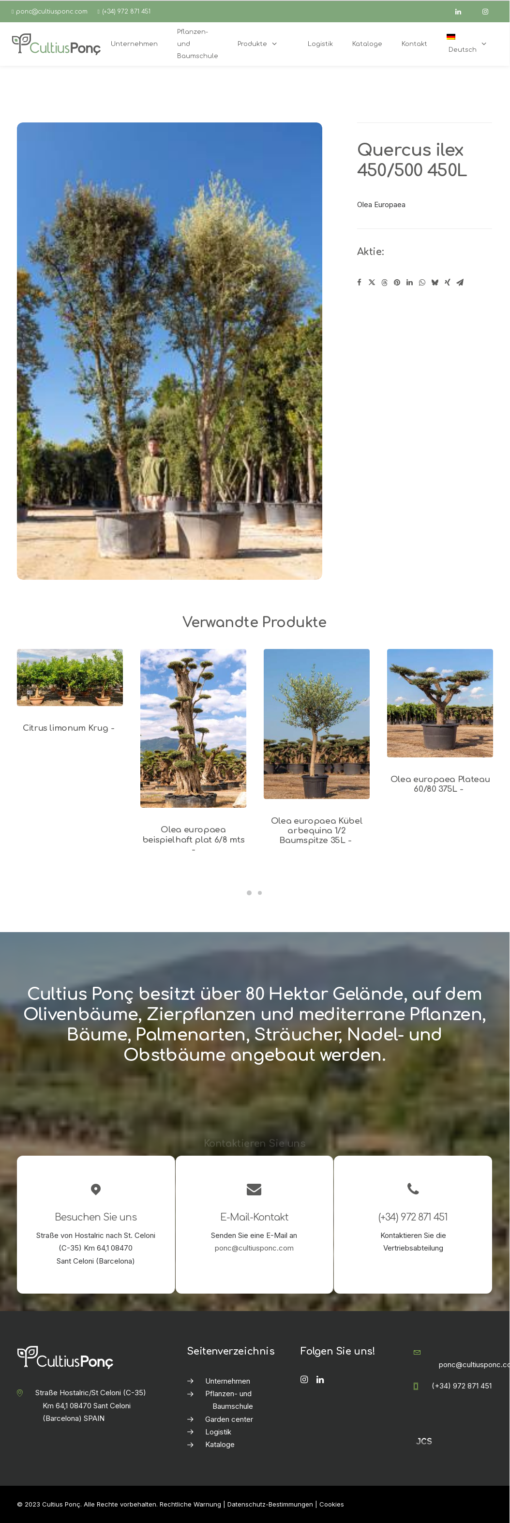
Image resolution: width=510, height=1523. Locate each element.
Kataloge (220, 1444)
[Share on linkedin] (410, 282)
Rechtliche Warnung (190, 1504)
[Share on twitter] (372, 282)
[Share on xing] (447, 282)
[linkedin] (462, 11)
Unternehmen (227, 1381)
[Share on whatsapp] (422, 282)
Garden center (229, 1419)
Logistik (218, 1431)
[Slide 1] (249, 892)
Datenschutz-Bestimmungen (270, 1504)
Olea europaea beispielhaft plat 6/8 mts (193, 839)
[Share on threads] (384, 282)
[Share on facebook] (359, 282)
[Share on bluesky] (435, 282)
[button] (70, 677)
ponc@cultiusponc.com (52, 11)
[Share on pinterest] (397, 282)
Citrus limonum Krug (70, 728)
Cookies (331, 1504)
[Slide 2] (260, 892)
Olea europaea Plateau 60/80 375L (440, 784)
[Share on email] (460, 282)
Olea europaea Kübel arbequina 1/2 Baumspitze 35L (317, 830)
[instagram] (489, 11)
